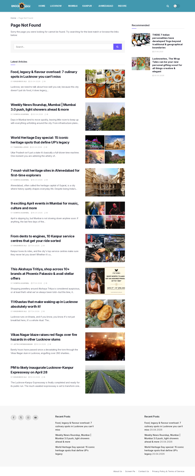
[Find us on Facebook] (13, 417)
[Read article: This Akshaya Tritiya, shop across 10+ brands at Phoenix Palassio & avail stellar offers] (105, 281)
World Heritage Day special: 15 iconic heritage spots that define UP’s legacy (75, 450)
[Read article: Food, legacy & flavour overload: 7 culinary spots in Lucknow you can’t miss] (105, 84)
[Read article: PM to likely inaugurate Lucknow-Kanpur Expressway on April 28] (105, 379)
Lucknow (56, 6)
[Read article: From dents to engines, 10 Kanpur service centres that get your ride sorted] (105, 248)
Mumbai (73, 6)
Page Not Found (26, 18)
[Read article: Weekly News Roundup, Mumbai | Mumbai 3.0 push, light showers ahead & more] (105, 116)
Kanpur (87, 6)
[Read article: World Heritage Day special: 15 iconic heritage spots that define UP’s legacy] (105, 149)
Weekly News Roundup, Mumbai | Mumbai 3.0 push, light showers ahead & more (73, 438)
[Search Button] (168, 6)
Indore (122, 6)
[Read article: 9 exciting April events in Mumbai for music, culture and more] (105, 215)
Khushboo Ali (20, 81)
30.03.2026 (158, 75)
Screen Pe (130, 471)
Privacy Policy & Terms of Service (168, 471)
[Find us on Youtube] (35, 417)
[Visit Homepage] (21, 6)
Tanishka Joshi (20, 147)
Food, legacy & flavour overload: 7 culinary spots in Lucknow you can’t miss (74, 426)
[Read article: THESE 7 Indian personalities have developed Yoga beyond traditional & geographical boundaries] (141, 39)
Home (42, 6)
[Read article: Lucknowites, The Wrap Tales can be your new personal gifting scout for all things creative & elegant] (141, 63)
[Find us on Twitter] (21, 417)
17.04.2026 (33, 246)
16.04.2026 (40, 344)
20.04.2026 (34, 81)
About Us (117, 471)
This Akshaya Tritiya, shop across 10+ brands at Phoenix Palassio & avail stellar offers (42, 273)
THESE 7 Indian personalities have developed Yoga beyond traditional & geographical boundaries (167, 41)
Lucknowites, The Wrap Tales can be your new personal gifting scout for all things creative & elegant (167, 65)
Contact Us (143, 471)
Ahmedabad (105, 6)
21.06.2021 (157, 52)
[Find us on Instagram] (28, 417)
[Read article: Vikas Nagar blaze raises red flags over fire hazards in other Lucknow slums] (105, 346)
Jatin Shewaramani (23, 344)
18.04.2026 (37, 180)
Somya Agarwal (21, 114)
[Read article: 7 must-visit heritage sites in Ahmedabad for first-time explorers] (105, 182)
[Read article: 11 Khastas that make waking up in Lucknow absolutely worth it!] (105, 313)
